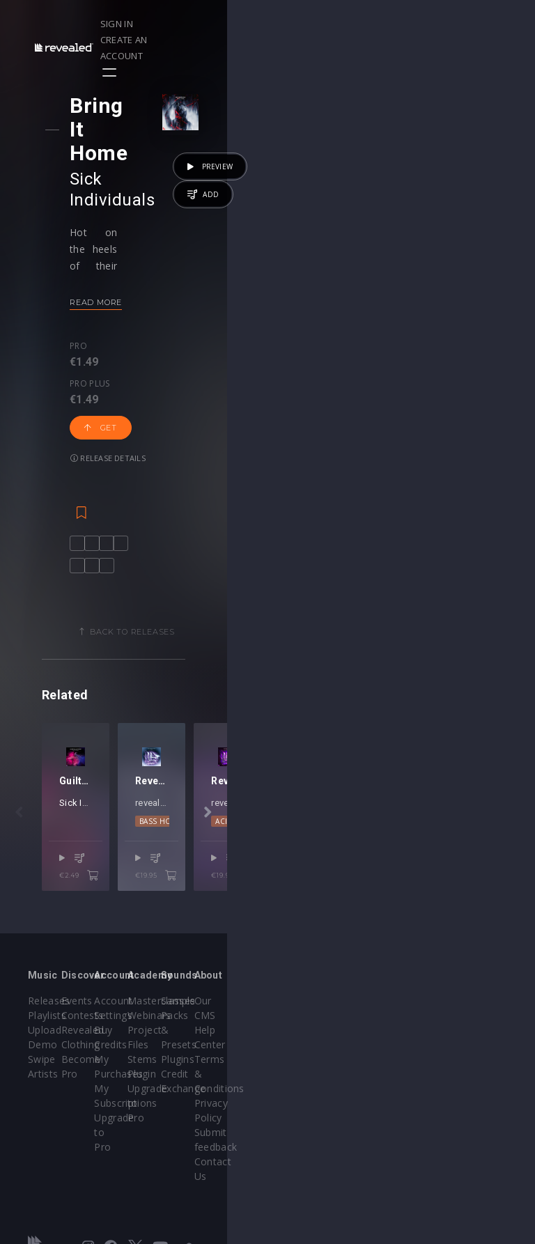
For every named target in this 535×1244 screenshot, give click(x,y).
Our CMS (472, 1010)
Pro (90, 277)
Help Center (478, 1025)
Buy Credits (224, 1039)
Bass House (316, 867)
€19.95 (455, 904)
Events (128, 1010)
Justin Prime (166, 848)
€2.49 (226, 904)
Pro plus (144, 277)
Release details (119, 321)
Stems (296, 1068)
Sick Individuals (143, 131)
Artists (43, 1083)
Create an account (430, 23)
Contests (133, 1025)
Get (208, 291)
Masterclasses (315, 1010)
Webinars (303, 1025)
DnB (359, 867)
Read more (108, 234)
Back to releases (272, 523)
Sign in (352, 23)
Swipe (42, 1068)
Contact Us (477, 1127)
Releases (49, 1010)
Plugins (382, 1054)
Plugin (295, 1083)
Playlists (47, 1025)
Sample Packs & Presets (385, 1025)
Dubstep (394, 867)
